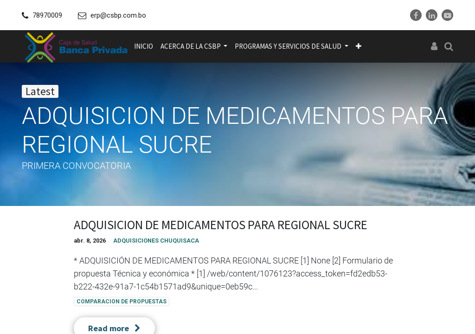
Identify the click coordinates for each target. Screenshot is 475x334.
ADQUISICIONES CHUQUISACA (156, 240)
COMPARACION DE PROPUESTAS (122, 301)
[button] (358, 46)
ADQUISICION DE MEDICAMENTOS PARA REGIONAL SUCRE (220, 224)
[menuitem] (143, 46)
